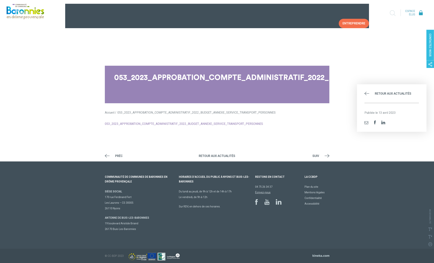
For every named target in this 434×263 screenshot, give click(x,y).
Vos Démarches (321, 13)
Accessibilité (312, 203)
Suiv (315, 156)
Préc (119, 156)
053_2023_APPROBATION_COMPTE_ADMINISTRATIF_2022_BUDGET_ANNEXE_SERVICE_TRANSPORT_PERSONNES (184, 124)
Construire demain (286, 13)
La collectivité (213, 13)
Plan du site (311, 186)
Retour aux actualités (393, 93)
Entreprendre (354, 13)
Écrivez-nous (263, 192)
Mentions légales (315, 192)
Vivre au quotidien (248, 13)
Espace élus (410, 13)
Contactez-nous (430, 45)
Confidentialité (313, 198)
